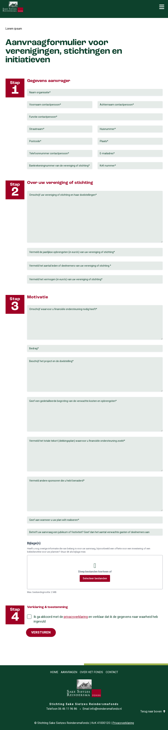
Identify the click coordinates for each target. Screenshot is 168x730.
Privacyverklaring (123, 723)
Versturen (41, 632)
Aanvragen (69, 672)
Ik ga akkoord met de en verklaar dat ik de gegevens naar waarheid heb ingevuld (96, 618)
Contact (112, 672)
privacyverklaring (76, 617)
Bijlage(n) (34, 543)
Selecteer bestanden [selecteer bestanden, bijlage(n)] (95, 578)
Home (54, 672)
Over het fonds (91, 672)
